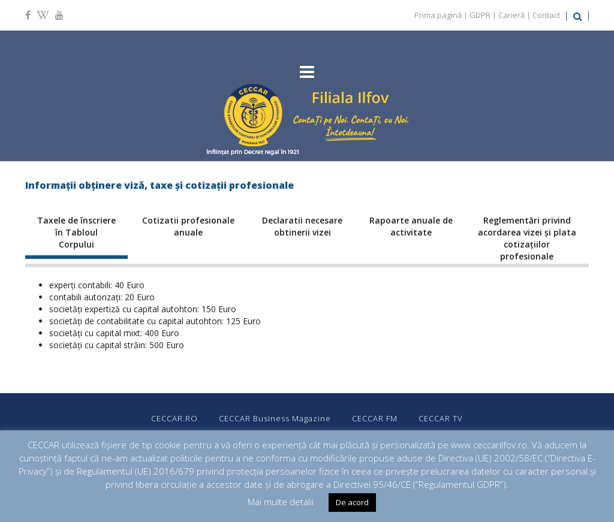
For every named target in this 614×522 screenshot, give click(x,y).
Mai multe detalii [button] (281, 502)
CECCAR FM (375, 418)
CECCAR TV (441, 418)
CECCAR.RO (174, 418)
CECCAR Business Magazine (275, 418)
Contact (546, 15)
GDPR (479, 15)
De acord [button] (352, 502)
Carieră (511, 15)
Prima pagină (438, 15)
